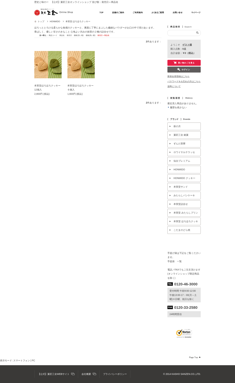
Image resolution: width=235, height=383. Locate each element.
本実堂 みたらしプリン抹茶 (186, 214)
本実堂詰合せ (181, 204)
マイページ (196, 13)
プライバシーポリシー (115, 374)
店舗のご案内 (118, 13)
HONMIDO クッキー (184, 178)
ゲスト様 (187, 44)
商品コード (53, 35)
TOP (101, 13)
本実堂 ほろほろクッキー (186, 222)
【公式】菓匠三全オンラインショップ (53, 12)
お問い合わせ (178, 13)
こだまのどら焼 (182, 230)
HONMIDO (179, 169)
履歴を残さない (178, 107)
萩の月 (177, 126)
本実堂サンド (181, 186)
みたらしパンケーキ (184, 195)
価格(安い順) (79, 35)
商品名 (62, 35)
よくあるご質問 (158, 13)
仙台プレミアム (182, 160)
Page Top (195, 357)
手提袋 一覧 (174, 261)
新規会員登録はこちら (178, 76)
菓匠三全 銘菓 (181, 135)
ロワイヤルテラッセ (184, 152)
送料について (174, 86)
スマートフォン (21, 360)
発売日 (69, 35)
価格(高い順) (91, 35)
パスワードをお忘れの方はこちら (184, 81)
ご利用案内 (138, 13)
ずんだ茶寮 (179, 143)
